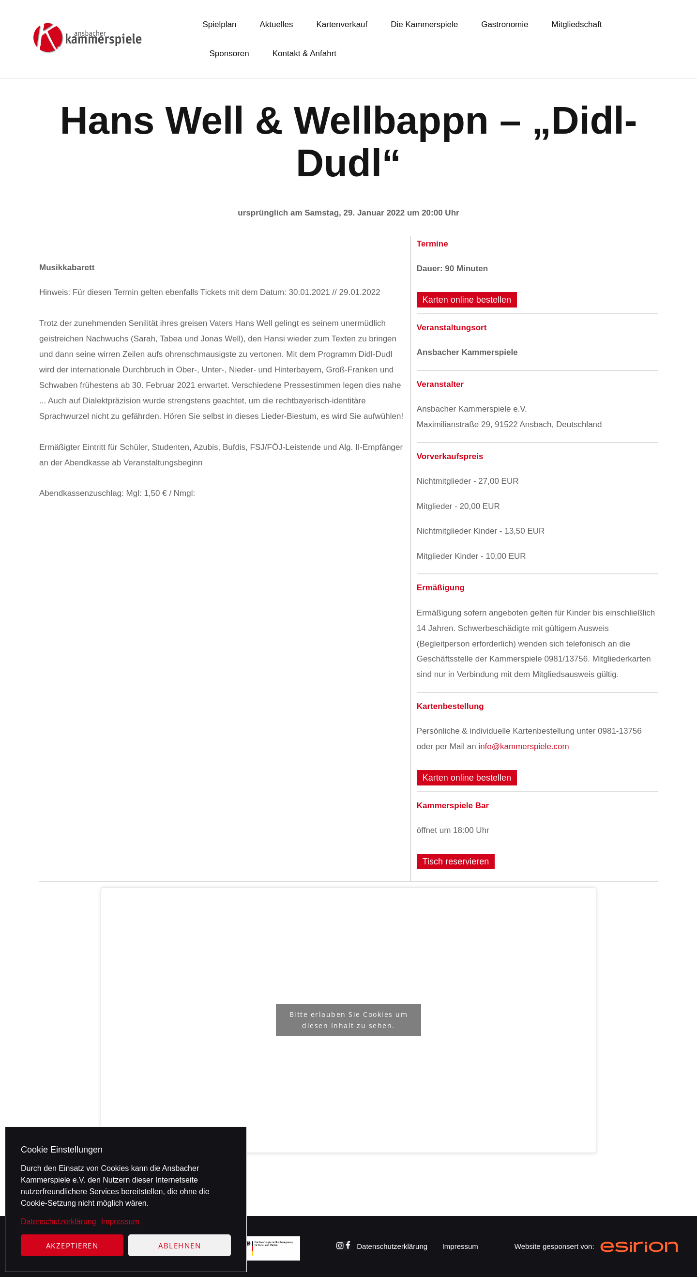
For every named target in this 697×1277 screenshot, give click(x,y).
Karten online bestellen (467, 300)
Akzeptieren (72, 1245)
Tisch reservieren (456, 861)
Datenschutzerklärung (58, 1221)
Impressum (120, 1221)
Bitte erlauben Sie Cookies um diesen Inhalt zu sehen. (348, 1020)
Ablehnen (179, 1245)
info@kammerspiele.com (523, 746)
